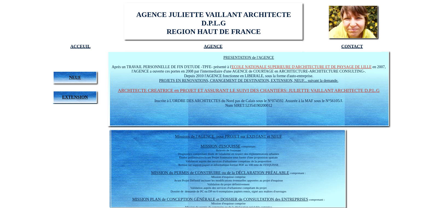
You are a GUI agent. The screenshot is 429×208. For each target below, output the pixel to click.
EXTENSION (75, 97)
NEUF (75, 77)
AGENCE (213, 46)
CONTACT (352, 46)
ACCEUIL (80, 46)
